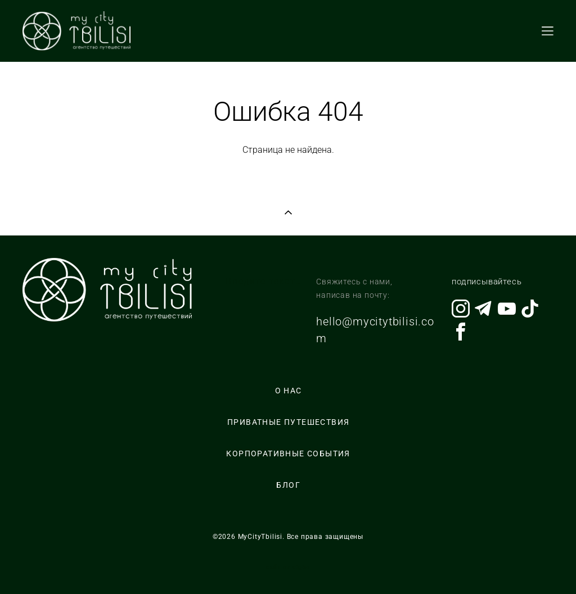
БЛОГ (288, 484)
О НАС (288, 390)
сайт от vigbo (288, 567)
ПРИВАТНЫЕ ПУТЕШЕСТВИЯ (288, 422)
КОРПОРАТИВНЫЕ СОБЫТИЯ (288, 453)
